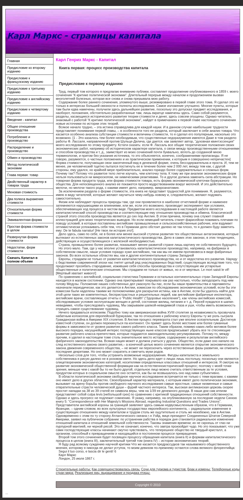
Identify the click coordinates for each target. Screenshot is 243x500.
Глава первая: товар (22, 175)
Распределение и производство (20, 149)
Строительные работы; (73, 469)
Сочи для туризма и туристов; (164, 469)
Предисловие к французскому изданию (25, 79)
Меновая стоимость (22, 192)
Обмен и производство (24, 157)
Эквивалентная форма (24, 219)
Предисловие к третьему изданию (26, 90)
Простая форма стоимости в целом (27, 228)
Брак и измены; (199, 469)
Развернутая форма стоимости (22, 238)
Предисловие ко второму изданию (26, 69)
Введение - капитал (22, 119)
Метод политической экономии (23, 166)
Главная (13, 61)
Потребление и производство (18, 138)
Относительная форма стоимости (24, 211)
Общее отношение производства (21, 128)
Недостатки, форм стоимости (21, 249)
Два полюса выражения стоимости (25, 200)
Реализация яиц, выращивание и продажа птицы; (112, 472)
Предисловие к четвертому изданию (27, 111)
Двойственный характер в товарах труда (27, 183)
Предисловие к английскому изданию (28, 100)
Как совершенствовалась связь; (116, 469)
